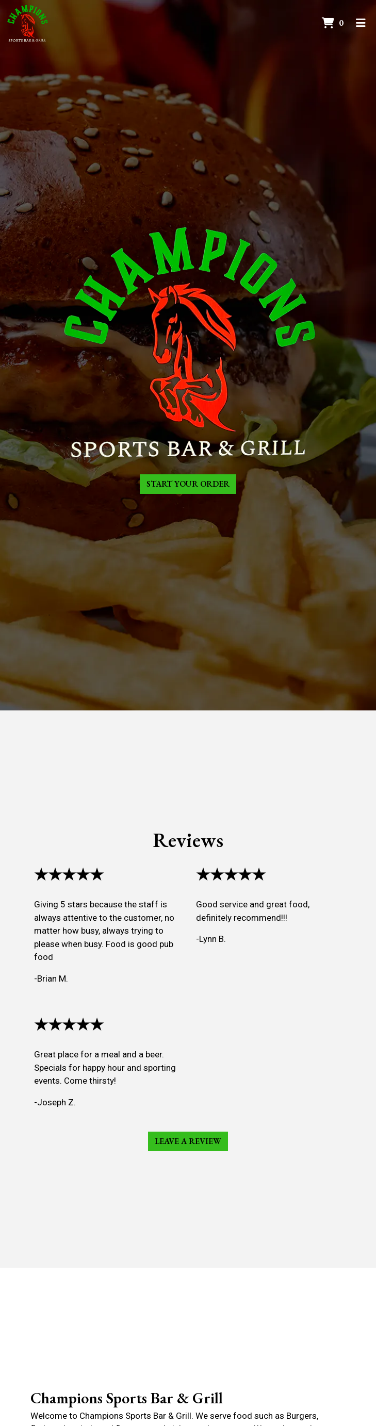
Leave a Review (188, 1141)
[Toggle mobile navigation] (361, 23)
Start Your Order (188, 483)
